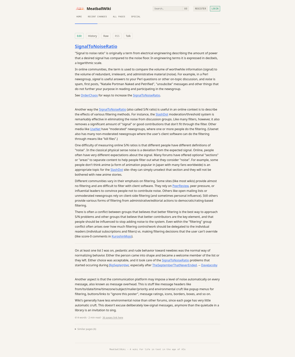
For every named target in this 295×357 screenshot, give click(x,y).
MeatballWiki (93, 9)
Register (200, 8)
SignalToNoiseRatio (96, 46)
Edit (79, 36)
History (92, 36)
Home (79, 16)
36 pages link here (113, 317)
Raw (106, 36)
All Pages (119, 16)
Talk (128, 36)
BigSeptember (119, 265)
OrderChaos (89, 95)
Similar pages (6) (87, 329)
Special (136, 16)
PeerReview (180, 186)
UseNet (95, 129)
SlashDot (162, 114)
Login (215, 8)
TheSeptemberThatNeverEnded (174, 265)
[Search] (168, 8)
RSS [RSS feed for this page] (117, 36)
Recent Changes (97, 16)
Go (185, 8)
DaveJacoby (209, 265)
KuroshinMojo (122, 236)
